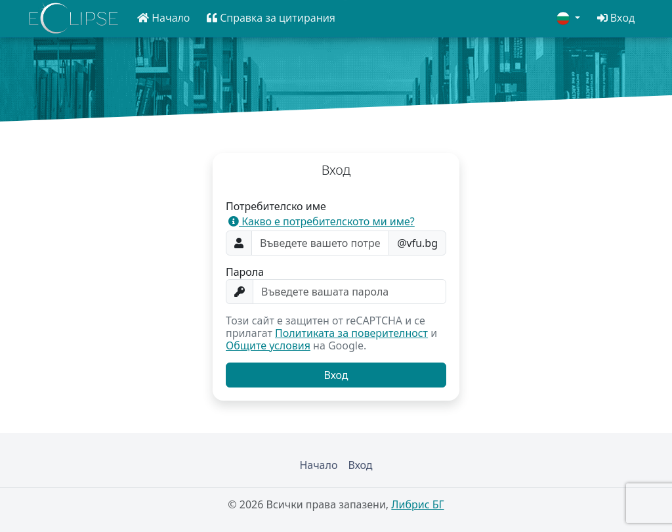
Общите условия (268, 345)
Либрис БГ (417, 504)
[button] (163, 18)
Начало (318, 465)
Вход (360, 465)
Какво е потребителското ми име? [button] (321, 221)
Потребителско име (276, 206)
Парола (245, 272)
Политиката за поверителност (351, 333)
